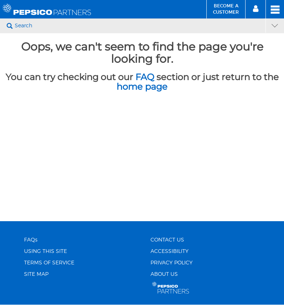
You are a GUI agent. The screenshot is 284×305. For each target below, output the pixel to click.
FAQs (30, 240)
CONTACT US (167, 240)
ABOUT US (164, 274)
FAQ (144, 77)
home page (142, 86)
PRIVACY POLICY (172, 262)
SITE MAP (36, 274)
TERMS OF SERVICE (49, 262)
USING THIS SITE (45, 251)
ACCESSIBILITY (170, 251)
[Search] (139, 25)
